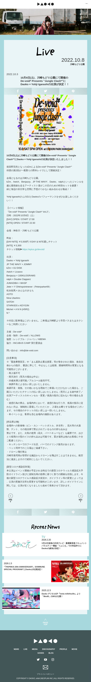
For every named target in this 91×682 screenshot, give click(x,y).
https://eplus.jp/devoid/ (33, 249)
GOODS (41, 653)
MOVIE (74, 649)
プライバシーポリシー (45, 674)
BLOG (50, 653)
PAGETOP (45, 624)
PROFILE (63, 649)
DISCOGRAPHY (48, 649)
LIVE (25, 649)
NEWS (16, 649)
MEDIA (35, 649)
